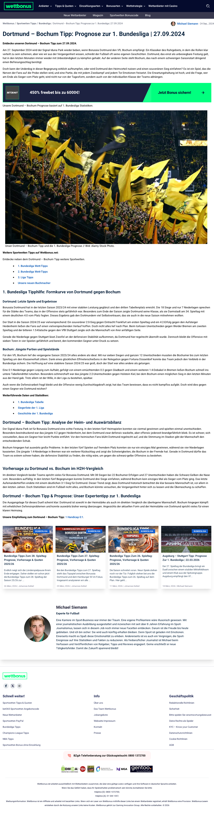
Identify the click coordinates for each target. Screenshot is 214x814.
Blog (147, 15)
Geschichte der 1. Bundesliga (35, 414)
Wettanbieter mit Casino (162, 6)
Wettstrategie (134, 6)
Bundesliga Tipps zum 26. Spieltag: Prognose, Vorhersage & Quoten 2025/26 (131, 560)
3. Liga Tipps (25, 277)
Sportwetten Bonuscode (124, 15)
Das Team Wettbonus (105, 709)
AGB (171, 745)
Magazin (98, 15)
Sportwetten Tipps (26, 23)
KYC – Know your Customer (183, 727)
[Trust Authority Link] (104, 769)
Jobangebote (101, 715)
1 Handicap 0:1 (74, 517)
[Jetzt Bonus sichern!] (181, 92)
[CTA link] (12, 92)
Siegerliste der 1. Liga (31, 408)
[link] (61, 92)
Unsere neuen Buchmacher (34, 283)
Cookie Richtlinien (178, 739)
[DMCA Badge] (69, 769)
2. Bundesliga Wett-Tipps (33, 272)
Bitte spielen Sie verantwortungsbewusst (190, 715)
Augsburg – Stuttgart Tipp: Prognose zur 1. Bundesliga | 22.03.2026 (185, 558)
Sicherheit (174, 709)
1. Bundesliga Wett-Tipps (33, 266)
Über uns (98, 703)
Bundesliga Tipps (11, 727)
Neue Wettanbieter (75, 15)
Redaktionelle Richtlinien (181, 703)
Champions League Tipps (16, 733)
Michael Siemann (187, 24)
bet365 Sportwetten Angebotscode (21, 709)
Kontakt (98, 727)
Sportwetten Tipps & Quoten (17, 703)
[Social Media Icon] (6, 686)
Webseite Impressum (104, 721)
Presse (97, 733)
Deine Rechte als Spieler (181, 721)
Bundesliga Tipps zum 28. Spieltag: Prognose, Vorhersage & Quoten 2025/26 (25, 560)
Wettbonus (8, 23)
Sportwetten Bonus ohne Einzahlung (21, 745)
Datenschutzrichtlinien (180, 733)
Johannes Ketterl (26, 586)
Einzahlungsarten (89, 6)
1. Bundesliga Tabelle (31, 402)
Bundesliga (45, 23)
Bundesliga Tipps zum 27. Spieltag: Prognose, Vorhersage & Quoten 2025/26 (78, 560)
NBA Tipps (8, 739)
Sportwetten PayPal (13, 721)
